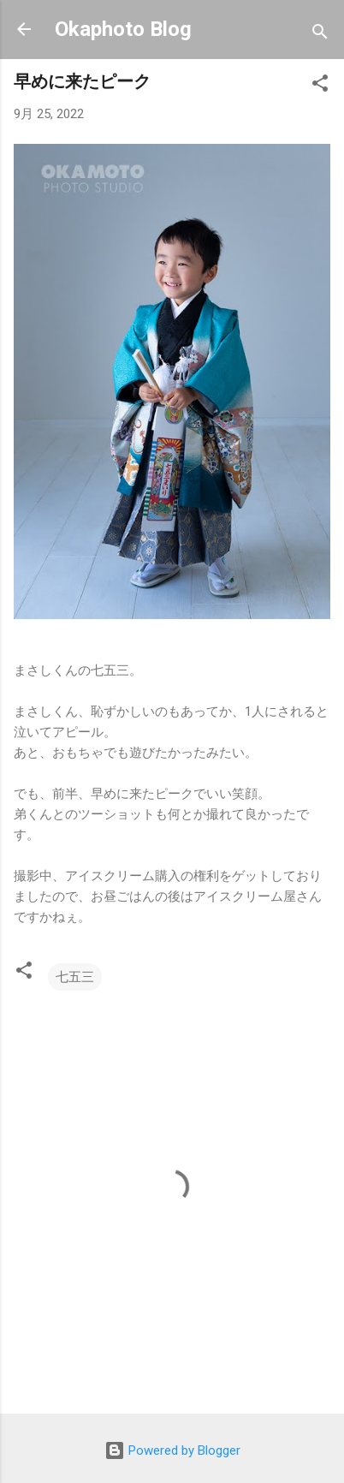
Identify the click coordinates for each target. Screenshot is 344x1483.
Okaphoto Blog (123, 29)
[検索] (320, 35)
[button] (320, 86)
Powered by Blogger (172, 1450)
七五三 (75, 977)
